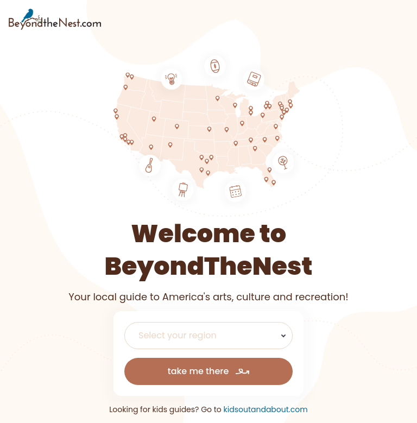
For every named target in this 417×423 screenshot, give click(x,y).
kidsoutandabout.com (266, 409)
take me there (209, 371)
